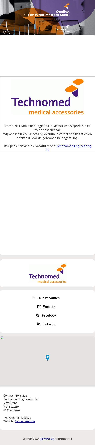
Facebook (46, 315)
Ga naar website (25, 421)
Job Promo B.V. (47, 438)
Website (46, 307)
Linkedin (46, 324)
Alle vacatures (46, 298)
